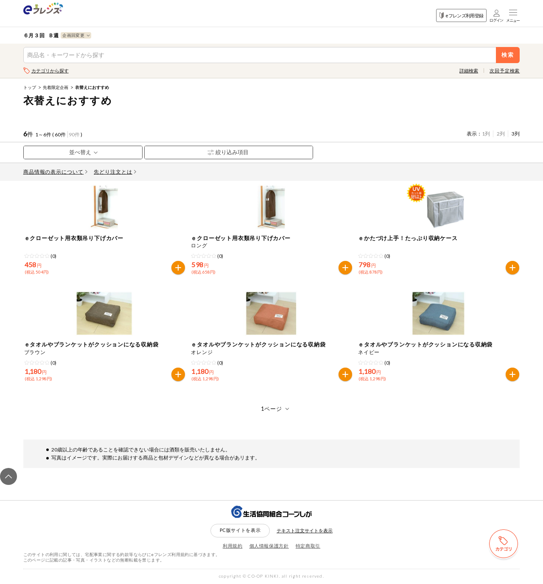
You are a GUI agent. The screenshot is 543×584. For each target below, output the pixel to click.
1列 (486, 133)
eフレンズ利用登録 (461, 15)
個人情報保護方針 (269, 545)
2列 (501, 133)
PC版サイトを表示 (240, 530)
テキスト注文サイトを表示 (305, 530)
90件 (74, 134)
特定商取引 (308, 545)
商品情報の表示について (55, 172)
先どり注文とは (115, 172)
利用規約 (233, 545)
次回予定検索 (505, 70)
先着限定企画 (55, 87)
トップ (29, 87)
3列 (516, 133)
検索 (508, 55)
